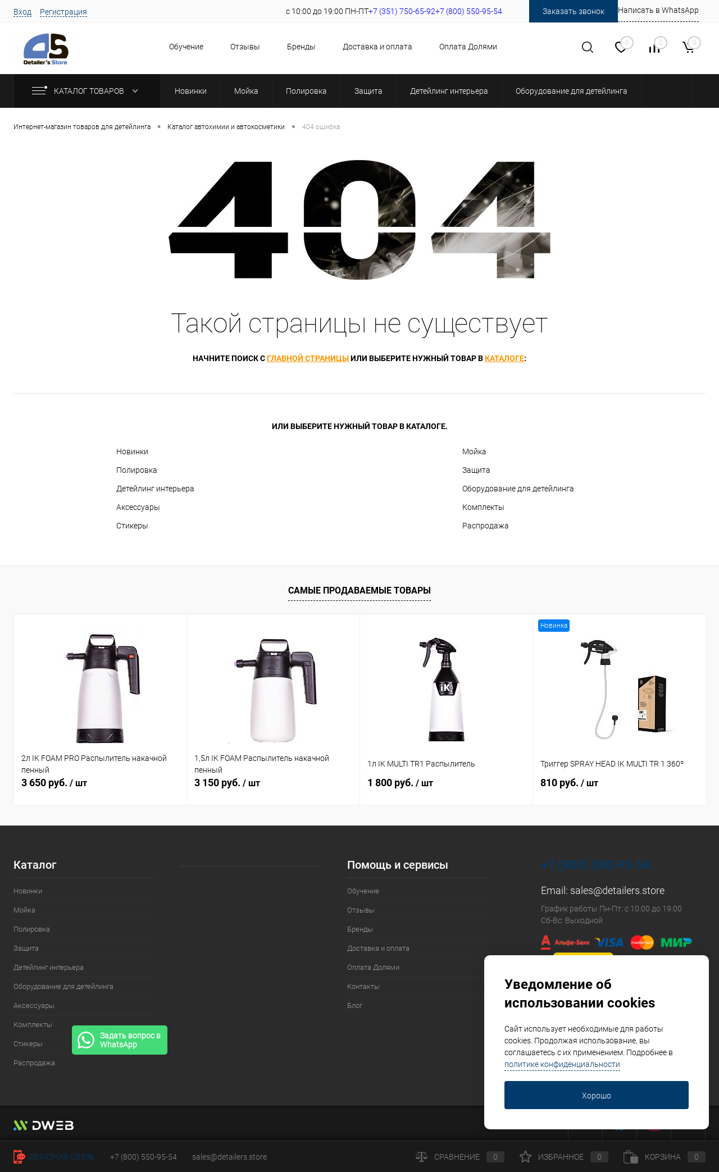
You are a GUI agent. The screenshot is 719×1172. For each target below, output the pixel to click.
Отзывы (245, 46)
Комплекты (483, 507)
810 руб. (569, 782)
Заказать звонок (573, 11)
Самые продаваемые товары (359, 590)
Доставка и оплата (377, 46)
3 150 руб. (227, 782)
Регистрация (63, 11)
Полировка (136, 470)
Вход (22, 11)
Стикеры (132, 525)
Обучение (186, 46)
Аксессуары (138, 507)
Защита (476, 470)
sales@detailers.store (617, 890)
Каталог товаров (87, 91)
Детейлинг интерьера (155, 488)
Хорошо (596, 1095)
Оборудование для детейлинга (518, 488)
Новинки (132, 451)
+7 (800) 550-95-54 (595, 865)
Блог (354, 1005)
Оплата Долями (468, 46)
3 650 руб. (54, 782)
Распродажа (485, 525)
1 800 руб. (400, 782)
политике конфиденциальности (562, 1064)
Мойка (474, 451)
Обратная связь (54, 1156)
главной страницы (308, 358)
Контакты (363, 986)
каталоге (504, 358)
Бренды (301, 46)
